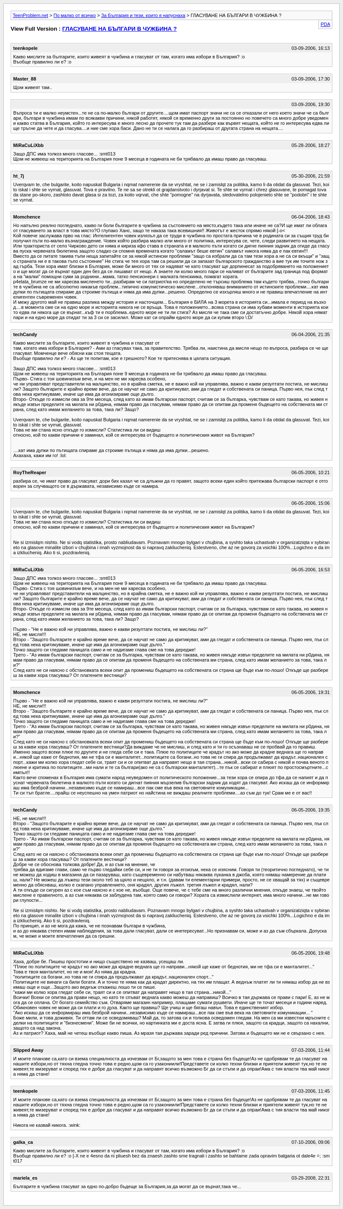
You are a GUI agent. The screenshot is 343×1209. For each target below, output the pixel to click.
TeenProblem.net (30, 15)
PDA (325, 24)
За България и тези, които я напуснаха (143, 15)
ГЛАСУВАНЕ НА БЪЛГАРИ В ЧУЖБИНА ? (119, 29)
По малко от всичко (75, 15)
